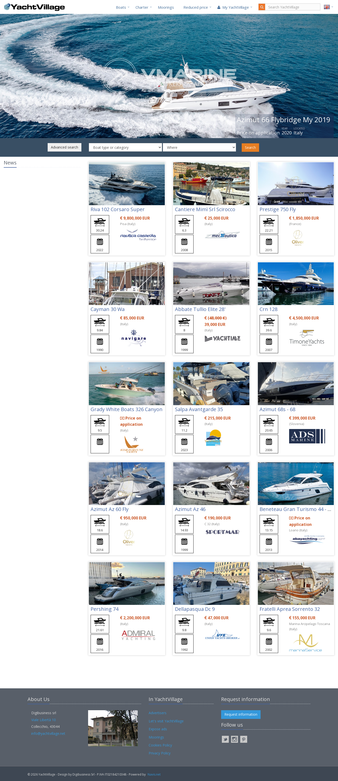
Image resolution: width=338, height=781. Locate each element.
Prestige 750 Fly (278, 209)
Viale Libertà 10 (43, 719)
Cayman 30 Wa (108, 309)
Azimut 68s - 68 (277, 409)
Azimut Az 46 (190, 509)
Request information (240, 714)
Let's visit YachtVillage (166, 721)
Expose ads (158, 729)
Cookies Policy (160, 745)
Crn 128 (268, 309)
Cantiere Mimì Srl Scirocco (205, 209)
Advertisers (158, 712)
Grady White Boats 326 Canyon (127, 409)
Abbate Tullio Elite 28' (200, 309)
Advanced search (64, 147)
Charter (141, 7)
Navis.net (154, 774)
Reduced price (195, 7)
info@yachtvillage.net (48, 733)
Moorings (166, 7)
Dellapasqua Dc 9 (195, 609)
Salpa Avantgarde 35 (199, 409)
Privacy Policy (159, 753)
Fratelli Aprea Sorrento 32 (290, 609)
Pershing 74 (104, 609)
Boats (121, 7)
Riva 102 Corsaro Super (118, 209)
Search (250, 147)
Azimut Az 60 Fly (110, 509)
